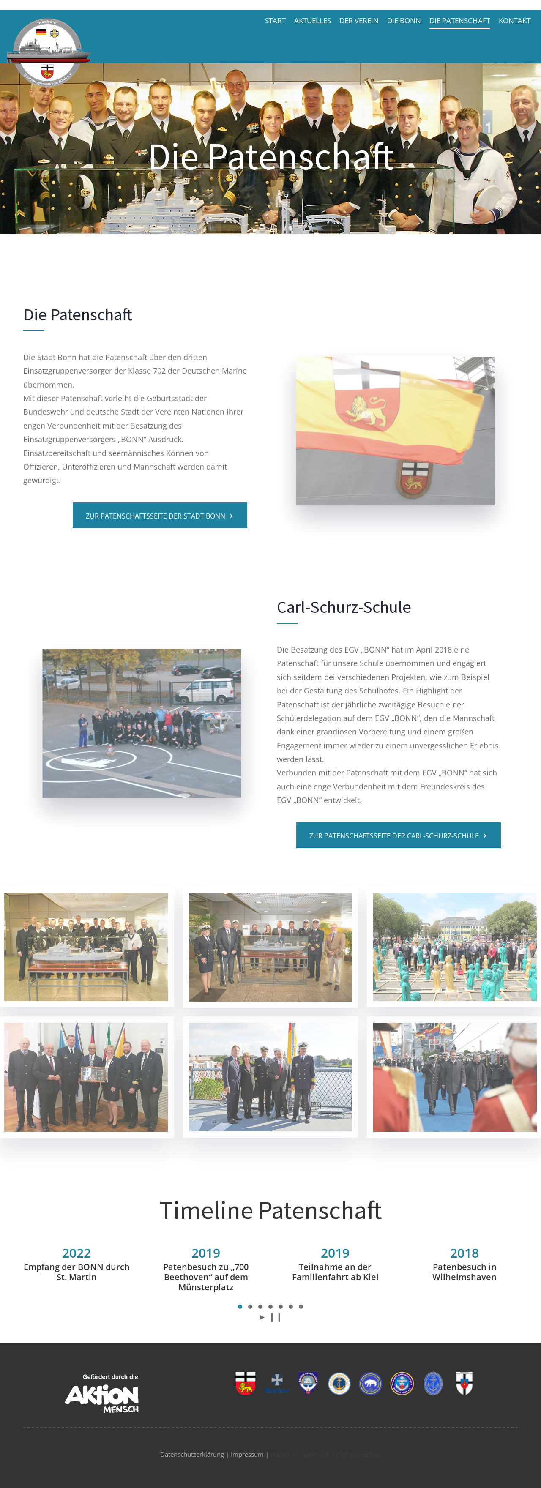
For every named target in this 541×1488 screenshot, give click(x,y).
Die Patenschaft (459, 20)
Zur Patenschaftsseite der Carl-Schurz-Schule (398, 836)
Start (275, 20)
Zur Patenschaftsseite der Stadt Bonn (160, 516)
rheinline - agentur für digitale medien (325, 1454)
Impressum (247, 1454)
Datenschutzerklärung (192, 1454)
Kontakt (514, 20)
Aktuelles (312, 20)
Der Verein (359, 20)
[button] (240, 1306)
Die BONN (404, 20)
